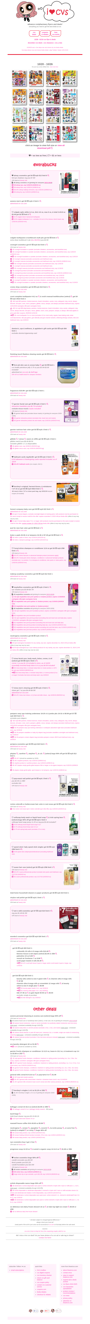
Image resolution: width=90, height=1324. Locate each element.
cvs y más (58, 43)
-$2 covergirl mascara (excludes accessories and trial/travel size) (31, 259)
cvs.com (25, 372)
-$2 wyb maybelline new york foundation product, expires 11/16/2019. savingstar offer (39, 611)
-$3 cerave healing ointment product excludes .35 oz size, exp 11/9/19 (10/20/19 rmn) (37, 1135)
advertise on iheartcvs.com (67, 1302)
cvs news (66, 1295)
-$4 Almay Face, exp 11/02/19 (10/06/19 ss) (26, 187)
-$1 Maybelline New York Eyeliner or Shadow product (30, 606)
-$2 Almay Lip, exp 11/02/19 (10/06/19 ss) (25, 192)
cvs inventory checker (44, 1275)
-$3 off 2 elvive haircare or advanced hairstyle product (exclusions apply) (35, 555)
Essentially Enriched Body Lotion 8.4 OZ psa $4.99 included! (33, 665)
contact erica (67, 1273)
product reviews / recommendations (69, 1292)
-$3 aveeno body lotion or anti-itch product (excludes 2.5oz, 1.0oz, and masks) (35, 1028)
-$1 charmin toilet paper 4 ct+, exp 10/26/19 (32, 990)
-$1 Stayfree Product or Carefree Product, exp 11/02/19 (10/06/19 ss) (32, 763)
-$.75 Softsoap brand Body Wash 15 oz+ (25, 827)
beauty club (23, 180)
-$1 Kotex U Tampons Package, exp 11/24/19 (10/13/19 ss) (29, 540)
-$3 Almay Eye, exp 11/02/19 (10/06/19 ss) (26, 185)
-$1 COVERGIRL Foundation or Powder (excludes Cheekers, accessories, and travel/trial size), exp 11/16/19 (44, 282)
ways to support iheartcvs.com (68, 1276)
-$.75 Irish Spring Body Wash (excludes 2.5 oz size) (28, 829)
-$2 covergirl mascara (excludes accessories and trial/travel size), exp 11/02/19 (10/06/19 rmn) (40, 261)
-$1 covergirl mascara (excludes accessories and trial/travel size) (31, 266)
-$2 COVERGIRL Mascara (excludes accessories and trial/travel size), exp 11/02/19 (36, 263)
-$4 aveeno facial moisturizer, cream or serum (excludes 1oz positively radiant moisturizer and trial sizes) (43, 1023)
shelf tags (34, 372)
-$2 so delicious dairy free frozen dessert (23, 1211)
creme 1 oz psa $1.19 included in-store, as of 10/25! (31, 663)
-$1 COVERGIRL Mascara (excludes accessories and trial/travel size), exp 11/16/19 (36, 268)
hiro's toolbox (41, 1270)
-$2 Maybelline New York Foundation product (26, 615)
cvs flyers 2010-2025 (70, 1284)
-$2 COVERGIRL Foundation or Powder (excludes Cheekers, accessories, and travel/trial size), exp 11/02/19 (44, 256)
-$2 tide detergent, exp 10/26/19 (28, 997)
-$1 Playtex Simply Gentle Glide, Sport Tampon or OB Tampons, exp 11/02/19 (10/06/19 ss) (38, 770)
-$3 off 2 (15, 758)
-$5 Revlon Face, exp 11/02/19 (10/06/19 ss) (26, 1172)
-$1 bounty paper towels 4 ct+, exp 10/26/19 (32, 988)
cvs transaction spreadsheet (68, 1287)
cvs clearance (49, 43)
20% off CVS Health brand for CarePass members (26, 374)
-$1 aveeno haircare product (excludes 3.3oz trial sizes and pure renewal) (34, 1037)
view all (61, 145)
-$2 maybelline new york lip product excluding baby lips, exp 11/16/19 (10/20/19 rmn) (39, 625)
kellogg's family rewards (37, 1109)
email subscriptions (17, 1270)
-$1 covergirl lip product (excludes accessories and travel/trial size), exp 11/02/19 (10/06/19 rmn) (41, 273)
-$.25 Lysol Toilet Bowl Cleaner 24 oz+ (22, 1118)
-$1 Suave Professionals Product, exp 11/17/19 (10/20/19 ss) (31, 877)
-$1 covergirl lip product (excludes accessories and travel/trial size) (31, 270)
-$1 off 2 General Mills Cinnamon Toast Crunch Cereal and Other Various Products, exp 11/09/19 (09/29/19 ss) (44, 1082)
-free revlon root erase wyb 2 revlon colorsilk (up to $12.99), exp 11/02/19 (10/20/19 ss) (38, 809)
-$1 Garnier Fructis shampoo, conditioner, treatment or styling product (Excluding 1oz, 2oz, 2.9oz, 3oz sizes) (44, 1070)
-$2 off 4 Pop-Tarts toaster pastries (21, 1077)
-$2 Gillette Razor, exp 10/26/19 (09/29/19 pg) (25, 446)
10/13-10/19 (48, 182)
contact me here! (45, 1238)
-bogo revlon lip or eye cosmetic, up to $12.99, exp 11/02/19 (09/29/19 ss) (35, 1174)
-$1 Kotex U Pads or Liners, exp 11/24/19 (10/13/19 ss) (27, 537)
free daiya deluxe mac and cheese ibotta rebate (35, 50)
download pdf (45, 148)
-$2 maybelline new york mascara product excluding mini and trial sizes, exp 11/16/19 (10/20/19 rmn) (44, 627)
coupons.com (41, 1289)
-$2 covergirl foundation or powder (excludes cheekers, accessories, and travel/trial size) (38, 249)
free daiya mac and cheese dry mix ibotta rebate (49, 47)
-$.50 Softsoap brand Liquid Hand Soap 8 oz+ (26, 824)
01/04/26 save (31, 47)
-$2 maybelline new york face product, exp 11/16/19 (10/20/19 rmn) (33, 629)
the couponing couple (50, 1231)
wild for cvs (62, 1231)
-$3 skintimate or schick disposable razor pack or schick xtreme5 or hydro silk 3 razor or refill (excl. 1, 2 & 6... (44, 1186)
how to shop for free (37, 1231)
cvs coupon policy (43, 1282)
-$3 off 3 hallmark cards (21, 464)
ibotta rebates (41, 1292)
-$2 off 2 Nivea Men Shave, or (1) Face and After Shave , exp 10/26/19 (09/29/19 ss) (38, 695)
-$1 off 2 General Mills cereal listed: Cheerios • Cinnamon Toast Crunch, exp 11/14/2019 (38, 1079)
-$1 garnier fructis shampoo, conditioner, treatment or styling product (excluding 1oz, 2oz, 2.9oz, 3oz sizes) (44, 1068)
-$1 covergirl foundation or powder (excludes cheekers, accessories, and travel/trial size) (38, 280)
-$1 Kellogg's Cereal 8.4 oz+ (20, 1109)
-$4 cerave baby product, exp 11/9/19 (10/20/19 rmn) (27, 1133)
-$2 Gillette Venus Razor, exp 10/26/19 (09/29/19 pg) (27, 448)
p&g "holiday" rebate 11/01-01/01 (59, 50)
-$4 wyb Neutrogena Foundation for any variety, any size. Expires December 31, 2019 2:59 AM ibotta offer (43, 643)
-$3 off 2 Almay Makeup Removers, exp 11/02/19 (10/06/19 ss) (32, 190)
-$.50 (14, 1046)
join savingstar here (34, 306)
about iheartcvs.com (70, 1270)
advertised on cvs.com (18, 203)
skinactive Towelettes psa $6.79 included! (27, 406)
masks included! (35, 409)
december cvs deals (35, 43)
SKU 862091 (35, 240)
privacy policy (67, 1298)
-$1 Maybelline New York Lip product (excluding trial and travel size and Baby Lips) (38, 622)
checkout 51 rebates (44, 1294)
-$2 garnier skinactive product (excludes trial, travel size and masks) (34, 418)
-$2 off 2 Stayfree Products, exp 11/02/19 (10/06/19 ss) (28, 760)
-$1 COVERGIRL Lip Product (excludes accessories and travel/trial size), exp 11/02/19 (37, 275)
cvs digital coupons (43, 1273)
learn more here (54, 66)
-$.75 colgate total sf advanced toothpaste (26, 217)
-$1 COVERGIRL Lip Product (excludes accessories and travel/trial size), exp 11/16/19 (37, 278)
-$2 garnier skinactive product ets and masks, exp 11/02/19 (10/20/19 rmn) (36, 420)
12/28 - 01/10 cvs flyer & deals (45, 39)
